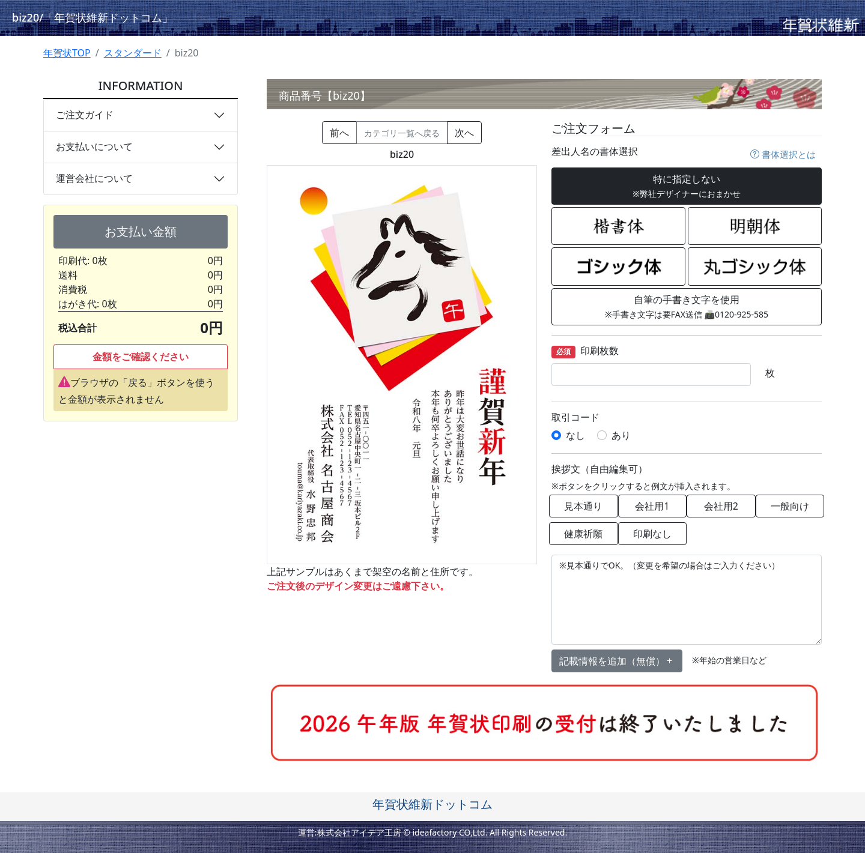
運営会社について (94, 178)
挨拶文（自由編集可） (599, 469)
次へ (464, 132)
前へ (339, 132)
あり (621, 435)
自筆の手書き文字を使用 (686, 306)
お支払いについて (94, 146)
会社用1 (652, 506)
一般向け (790, 506)
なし (575, 435)
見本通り (583, 506)
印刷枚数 (585, 351)
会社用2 (721, 506)
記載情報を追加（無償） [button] (617, 661)
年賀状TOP (67, 52)
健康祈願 (583, 533)
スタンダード (133, 52)
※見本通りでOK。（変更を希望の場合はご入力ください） (686, 600)
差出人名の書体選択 (594, 151)
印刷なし (652, 533)
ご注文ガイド (85, 114)
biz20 (92, 17)
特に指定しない (687, 185)
